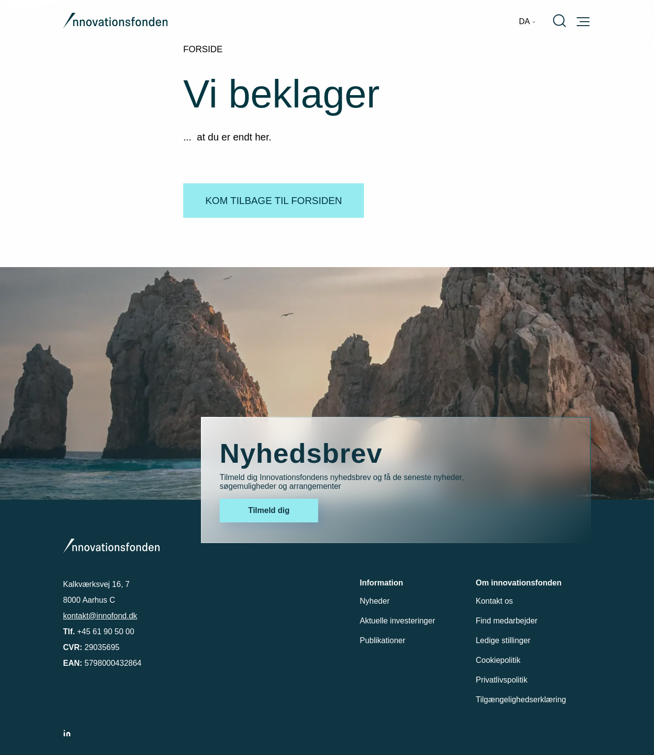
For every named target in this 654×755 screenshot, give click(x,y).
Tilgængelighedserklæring (521, 699)
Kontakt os (494, 601)
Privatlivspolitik (501, 680)
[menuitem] (527, 21)
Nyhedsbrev (301, 453)
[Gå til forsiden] (115, 22)
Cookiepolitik (498, 660)
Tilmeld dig (269, 510)
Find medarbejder (506, 621)
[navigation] (527, 21)
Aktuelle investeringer (397, 621)
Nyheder (375, 601)
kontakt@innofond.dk (100, 616)
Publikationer (383, 640)
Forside (203, 49)
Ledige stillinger (503, 640)
